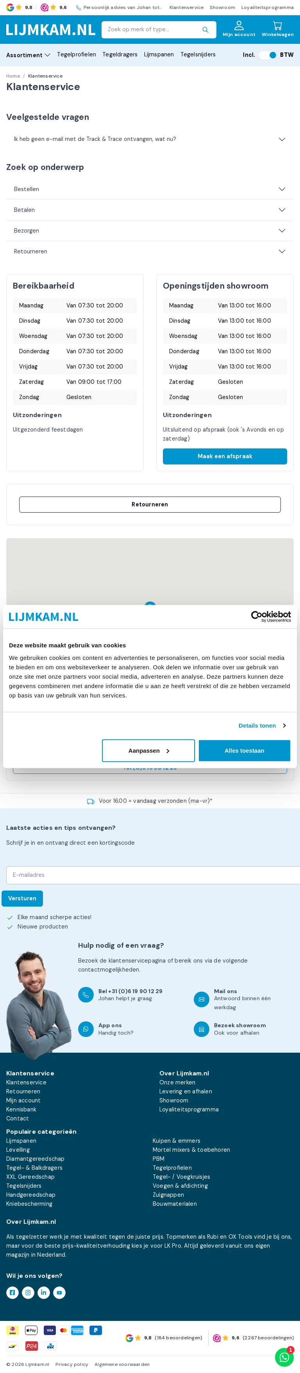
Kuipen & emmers (176, 1140)
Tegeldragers (120, 54)
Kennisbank (21, 1109)
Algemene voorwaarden (122, 1364)
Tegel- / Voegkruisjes (181, 1176)
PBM (159, 1158)
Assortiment (28, 55)
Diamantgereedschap (35, 1158)
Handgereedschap (30, 1194)
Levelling (18, 1149)
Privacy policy (71, 1364)
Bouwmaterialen (175, 1203)
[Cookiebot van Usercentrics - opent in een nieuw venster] (257, 617)
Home (13, 76)
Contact (17, 1118)
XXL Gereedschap (30, 1176)
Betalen (24, 209)
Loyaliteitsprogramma (267, 7)
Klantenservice (187, 7)
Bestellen (26, 189)
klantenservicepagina (137, 960)
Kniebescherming (29, 1203)
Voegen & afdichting (180, 1185)
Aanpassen (149, 750)
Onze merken (177, 1082)
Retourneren (30, 251)
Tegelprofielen (76, 54)
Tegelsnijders (198, 54)
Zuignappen (168, 1194)
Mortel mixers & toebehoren (191, 1149)
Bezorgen (26, 230)
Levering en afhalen (185, 1091)
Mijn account (23, 1100)
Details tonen (257, 725)
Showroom (222, 7)
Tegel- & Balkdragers (34, 1167)
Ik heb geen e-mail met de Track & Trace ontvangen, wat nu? (95, 139)
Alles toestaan (244, 750)
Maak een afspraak (225, 456)
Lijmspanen (159, 54)
